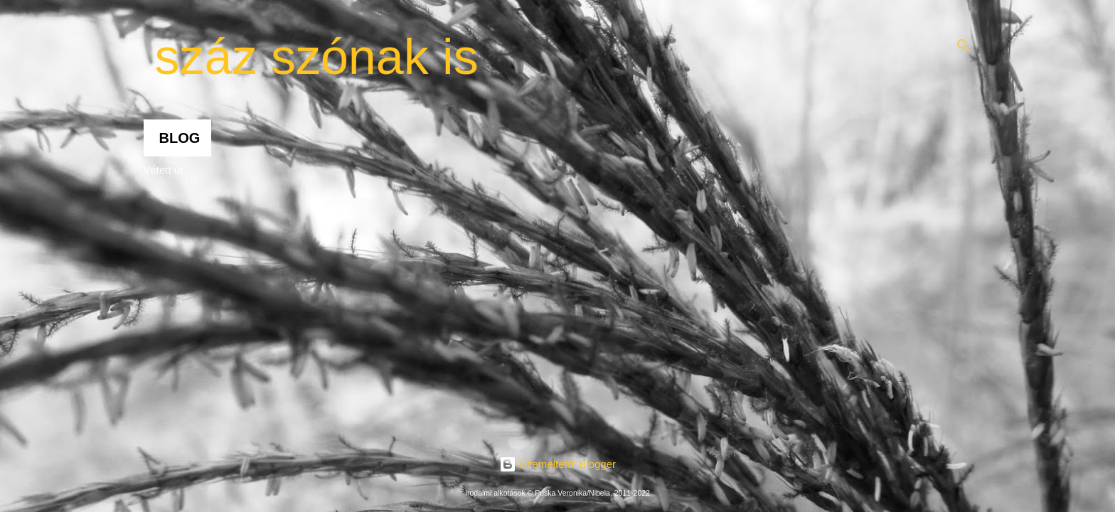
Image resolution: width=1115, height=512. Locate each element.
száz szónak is (317, 57)
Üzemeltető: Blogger (557, 464)
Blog (180, 138)
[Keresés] (963, 45)
